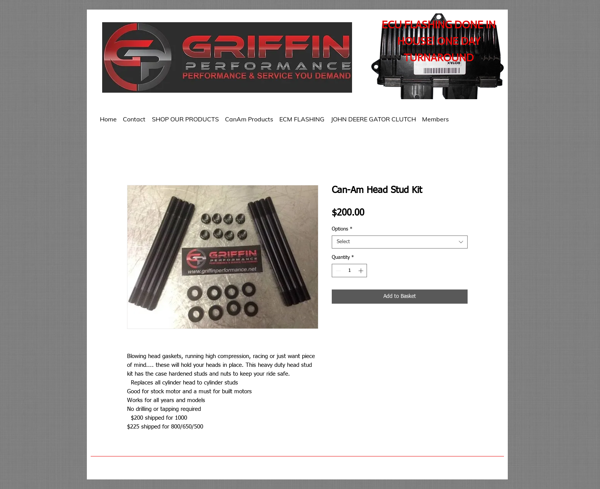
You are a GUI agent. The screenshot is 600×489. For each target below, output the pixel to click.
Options (342, 229)
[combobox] (400, 242)
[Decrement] (337, 270)
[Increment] (361, 270)
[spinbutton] (349, 270)
